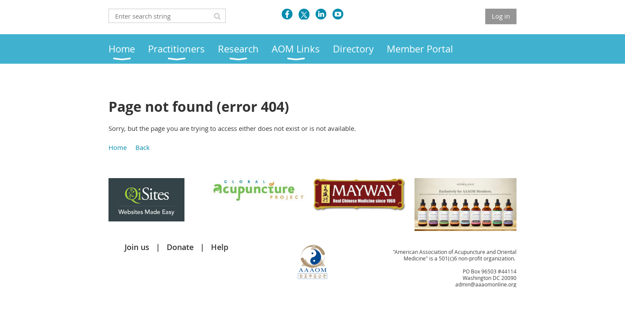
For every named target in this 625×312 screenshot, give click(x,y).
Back (142, 147)
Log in (501, 16)
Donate (180, 247)
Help (219, 247)
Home (118, 147)
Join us (137, 247)
